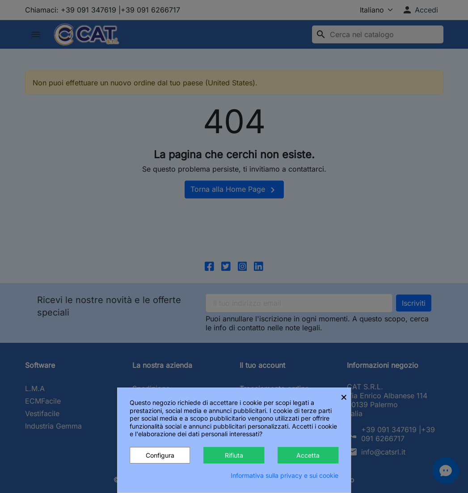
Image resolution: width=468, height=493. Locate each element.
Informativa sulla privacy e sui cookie (284, 475)
